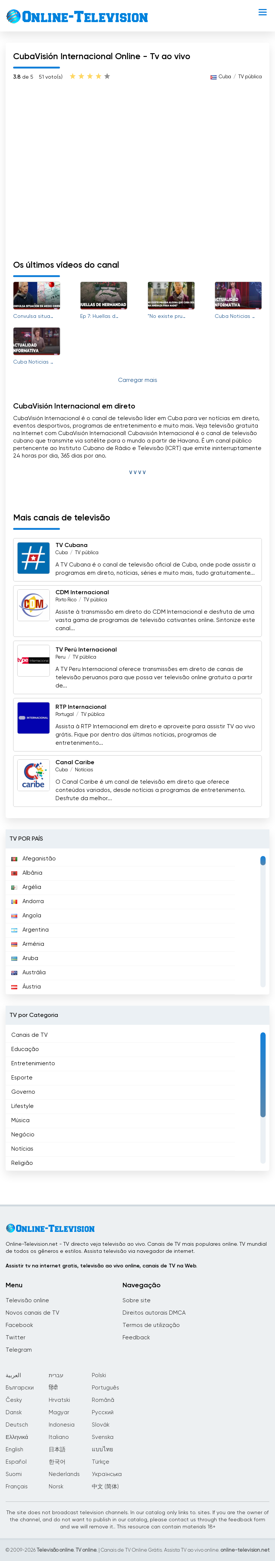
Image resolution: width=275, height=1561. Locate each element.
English (14, 1449)
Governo (23, 1092)
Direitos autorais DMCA (154, 1313)
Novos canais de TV (32, 1313)
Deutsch (17, 1425)
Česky (14, 1400)
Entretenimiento (33, 1063)
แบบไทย (102, 1449)
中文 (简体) (105, 1486)
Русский (103, 1412)
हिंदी (53, 1388)
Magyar (59, 1412)
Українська (107, 1474)
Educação (25, 1049)
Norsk (56, 1486)
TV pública (250, 77)
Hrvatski (59, 1400)
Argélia (26, 887)
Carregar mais (137, 380)
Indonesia (62, 1425)
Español (16, 1462)
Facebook (19, 1325)
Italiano (59, 1437)
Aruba (24, 958)
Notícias (84, 770)
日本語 (57, 1449)
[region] (137, 921)
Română (103, 1400)
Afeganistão (33, 859)
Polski (99, 1375)
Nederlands (64, 1474)
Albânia (26, 873)
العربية (13, 1375)
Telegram (19, 1350)
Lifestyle (22, 1106)
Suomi (14, 1474)
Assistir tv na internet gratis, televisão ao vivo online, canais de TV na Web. (101, 1266)
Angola (26, 915)
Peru (60, 657)
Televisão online (27, 1300)
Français (17, 1486)
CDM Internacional (82, 593)
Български (20, 1388)
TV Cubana (71, 546)
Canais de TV (29, 1035)
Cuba (225, 77)
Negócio (22, 1135)
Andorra (27, 901)
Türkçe (100, 1462)
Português (105, 1388)
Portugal (64, 714)
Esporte (22, 1078)
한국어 (57, 1462)
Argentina (30, 930)
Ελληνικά (17, 1437)
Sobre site (137, 1300)
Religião (22, 1163)
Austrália (28, 972)
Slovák (100, 1425)
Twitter (15, 1337)
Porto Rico (65, 600)
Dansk (14, 1412)
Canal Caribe (74, 763)
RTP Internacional (80, 707)
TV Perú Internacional (86, 650)
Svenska (103, 1437)
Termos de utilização (151, 1325)
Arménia (27, 944)
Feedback (136, 1337)
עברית (56, 1375)
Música (20, 1120)
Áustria (26, 987)
